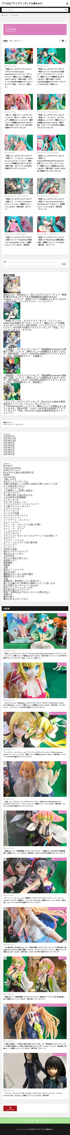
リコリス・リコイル (13, 540)
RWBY (6, 474)
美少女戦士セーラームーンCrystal (20, 585)
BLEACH (7, 465)
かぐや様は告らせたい (14, 486)
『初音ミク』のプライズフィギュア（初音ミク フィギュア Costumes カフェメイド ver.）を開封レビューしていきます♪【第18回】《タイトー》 (18, 204)
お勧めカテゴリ (18, 41)
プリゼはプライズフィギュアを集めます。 (23, 3)
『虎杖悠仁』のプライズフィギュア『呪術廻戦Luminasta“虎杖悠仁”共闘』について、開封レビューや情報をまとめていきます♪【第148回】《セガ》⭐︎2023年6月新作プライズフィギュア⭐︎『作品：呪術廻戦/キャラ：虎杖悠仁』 (34, 378)
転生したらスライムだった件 (18, 587)
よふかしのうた (11, 499)
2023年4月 (9, 454)
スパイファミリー (12, 517)
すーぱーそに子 (11, 492)
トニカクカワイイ (12, 531)
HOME (6, 15)
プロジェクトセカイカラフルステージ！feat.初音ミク (30, 535)
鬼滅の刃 (7, 594)
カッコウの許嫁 (11, 513)
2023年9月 (9, 442)
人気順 (11, 41)
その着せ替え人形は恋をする (18, 495)
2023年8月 (9, 445)
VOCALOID (14, 15)
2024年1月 (9, 436)
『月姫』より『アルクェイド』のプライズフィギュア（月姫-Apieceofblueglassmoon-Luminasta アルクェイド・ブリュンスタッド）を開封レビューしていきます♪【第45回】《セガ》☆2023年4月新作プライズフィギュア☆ (34, 804)
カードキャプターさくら (15, 515)
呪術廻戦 (7, 562)
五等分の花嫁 (10, 549)
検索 (4, 261)
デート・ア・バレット (14, 526)
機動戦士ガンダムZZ (13, 576)
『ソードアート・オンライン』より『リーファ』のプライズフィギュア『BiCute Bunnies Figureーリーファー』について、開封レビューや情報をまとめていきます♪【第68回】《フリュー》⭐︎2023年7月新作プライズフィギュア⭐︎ (34, 754)
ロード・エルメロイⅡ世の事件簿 (20, 542)
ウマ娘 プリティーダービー (17, 506)
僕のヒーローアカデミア (15, 551)
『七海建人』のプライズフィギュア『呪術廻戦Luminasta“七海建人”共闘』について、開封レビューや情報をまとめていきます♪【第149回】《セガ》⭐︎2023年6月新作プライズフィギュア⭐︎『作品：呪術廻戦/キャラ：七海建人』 (34, 352)
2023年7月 (9, 447)
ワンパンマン (10, 544)
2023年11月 (9, 438)
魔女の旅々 (9, 596)
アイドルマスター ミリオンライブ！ (21, 504)
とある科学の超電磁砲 (14, 497)
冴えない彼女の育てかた (15, 558)
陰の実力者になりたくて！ (16, 589)
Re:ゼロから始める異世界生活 (18, 472)
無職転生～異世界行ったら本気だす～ (22, 580)
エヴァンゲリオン (12, 508)
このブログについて (13, 488)
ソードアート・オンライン (16, 519)
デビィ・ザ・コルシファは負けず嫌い (22, 524)
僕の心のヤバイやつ (13, 553)
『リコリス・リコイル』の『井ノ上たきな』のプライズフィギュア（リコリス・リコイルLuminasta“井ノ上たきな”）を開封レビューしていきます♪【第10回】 (32, 1094)
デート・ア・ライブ (13, 528)
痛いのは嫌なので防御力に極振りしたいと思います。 (30, 583)
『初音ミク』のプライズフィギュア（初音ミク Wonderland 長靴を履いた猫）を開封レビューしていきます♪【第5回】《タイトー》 (51, 241)
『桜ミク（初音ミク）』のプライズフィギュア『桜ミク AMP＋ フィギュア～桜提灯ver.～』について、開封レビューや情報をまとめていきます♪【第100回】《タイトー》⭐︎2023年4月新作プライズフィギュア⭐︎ (19, 121)
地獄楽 (6, 565)
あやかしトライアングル (15, 481)
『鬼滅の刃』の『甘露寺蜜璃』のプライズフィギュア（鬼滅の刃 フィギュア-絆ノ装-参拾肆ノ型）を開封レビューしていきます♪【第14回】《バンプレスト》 (34, 998)
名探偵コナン (10, 560)
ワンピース (9, 547)
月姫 (5, 567)
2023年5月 (9, 451)
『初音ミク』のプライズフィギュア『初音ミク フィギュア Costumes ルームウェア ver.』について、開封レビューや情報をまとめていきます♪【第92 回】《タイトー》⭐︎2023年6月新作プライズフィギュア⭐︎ (19, 162)
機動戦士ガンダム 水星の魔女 (18, 574)
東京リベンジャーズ (13, 569)
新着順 (5, 41)
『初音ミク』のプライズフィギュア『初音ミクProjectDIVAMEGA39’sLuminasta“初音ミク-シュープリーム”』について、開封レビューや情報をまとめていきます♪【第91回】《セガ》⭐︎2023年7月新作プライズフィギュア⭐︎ (51, 163)
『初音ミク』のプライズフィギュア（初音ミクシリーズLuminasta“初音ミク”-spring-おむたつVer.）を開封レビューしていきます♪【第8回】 (18, 241)
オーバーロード (11, 510)
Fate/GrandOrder (12, 468)
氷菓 (5, 578)
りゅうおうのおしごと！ (15, 501)
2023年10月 (9, 440)
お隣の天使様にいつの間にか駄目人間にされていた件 (30, 483)
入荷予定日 (9, 556)
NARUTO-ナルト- (12, 470)
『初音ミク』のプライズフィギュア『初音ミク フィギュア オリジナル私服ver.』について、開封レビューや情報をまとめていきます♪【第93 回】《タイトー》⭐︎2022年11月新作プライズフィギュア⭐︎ (51, 121)
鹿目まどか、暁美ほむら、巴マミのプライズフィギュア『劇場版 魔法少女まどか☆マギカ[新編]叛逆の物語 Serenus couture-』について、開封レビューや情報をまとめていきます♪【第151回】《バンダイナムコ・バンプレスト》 (35, 298)
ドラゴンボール (11, 533)
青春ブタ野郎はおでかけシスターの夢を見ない (27, 592)
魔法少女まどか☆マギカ (15, 598)
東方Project (9, 571)
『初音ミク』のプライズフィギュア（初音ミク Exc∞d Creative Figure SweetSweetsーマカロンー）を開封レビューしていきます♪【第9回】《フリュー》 (51, 204)
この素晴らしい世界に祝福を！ (19, 490)
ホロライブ (9, 538)
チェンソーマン (11, 522)
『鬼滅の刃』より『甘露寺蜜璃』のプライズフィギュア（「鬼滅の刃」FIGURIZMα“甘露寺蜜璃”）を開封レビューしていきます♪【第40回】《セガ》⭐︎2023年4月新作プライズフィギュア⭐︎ (34, 852)
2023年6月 (9, 449)
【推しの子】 (10, 479)
